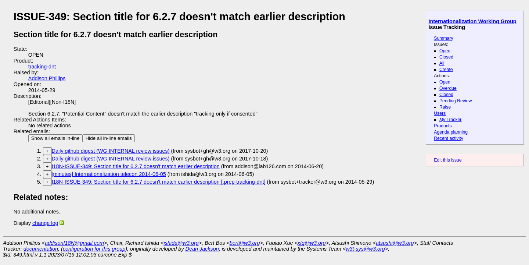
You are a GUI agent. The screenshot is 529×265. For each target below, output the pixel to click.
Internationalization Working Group (473, 21)
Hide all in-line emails (109, 138)
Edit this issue (447, 160)
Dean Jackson (202, 249)
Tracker (450, 119)
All (442, 63)
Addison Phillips (47, 78)
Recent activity (448, 138)
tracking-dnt (42, 67)
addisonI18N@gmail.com (74, 243)
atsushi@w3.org (395, 243)
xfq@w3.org (312, 243)
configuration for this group (94, 249)
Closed (446, 57)
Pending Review (455, 100)
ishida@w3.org (180, 243)
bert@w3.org (245, 243)
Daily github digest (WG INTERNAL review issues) (111, 151)
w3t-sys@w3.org (365, 249)
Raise (445, 107)
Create (446, 69)
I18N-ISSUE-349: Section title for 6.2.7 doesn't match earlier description (136, 166)
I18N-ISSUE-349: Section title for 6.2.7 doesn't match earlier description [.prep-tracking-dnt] (159, 182)
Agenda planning (451, 132)
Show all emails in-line (55, 138)
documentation (41, 249)
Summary (443, 38)
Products (442, 125)
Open (444, 50)
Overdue (448, 88)
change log (45, 223)
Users (440, 113)
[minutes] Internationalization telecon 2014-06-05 (109, 174)
